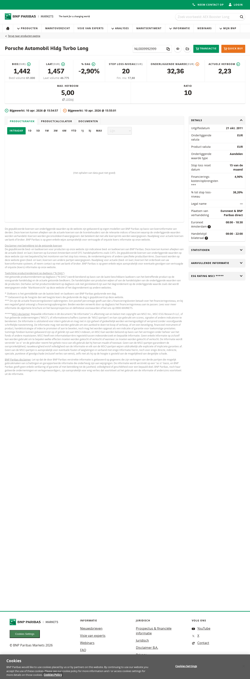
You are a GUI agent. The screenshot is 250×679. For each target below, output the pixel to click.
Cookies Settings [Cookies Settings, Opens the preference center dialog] (186, 668)
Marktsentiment (149, 28)
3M (56, 130)
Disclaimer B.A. (147, 647)
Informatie (179, 28)
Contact (200, 642)
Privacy (141, 655)
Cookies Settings (24, 633)
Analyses (120, 28)
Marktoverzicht (57, 28)
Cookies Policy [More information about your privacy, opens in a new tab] (53, 677)
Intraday (16, 130)
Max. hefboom (67, 86)
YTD (73, 130)
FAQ (83, 650)
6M (64, 130)
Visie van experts (90, 28)
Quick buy (233, 49)
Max (99, 130)
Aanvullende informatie (217, 263)
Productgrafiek (22, 121)
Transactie (206, 48)
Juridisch (142, 640)
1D (30, 130)
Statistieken (217, 250)
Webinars (204, 28)
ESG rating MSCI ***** (217, 276)
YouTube (201, 628)
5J (90, 130)
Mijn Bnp (227, 28)
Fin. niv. (122, 78)
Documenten (88, 121)
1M (47, 130)
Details (217, 120)
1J (82, 130)
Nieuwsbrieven (91, 628)
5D (38, 130)
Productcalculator (56, 121)
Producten (27, 28)
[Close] (243, 668)
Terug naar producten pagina (24, 35)
